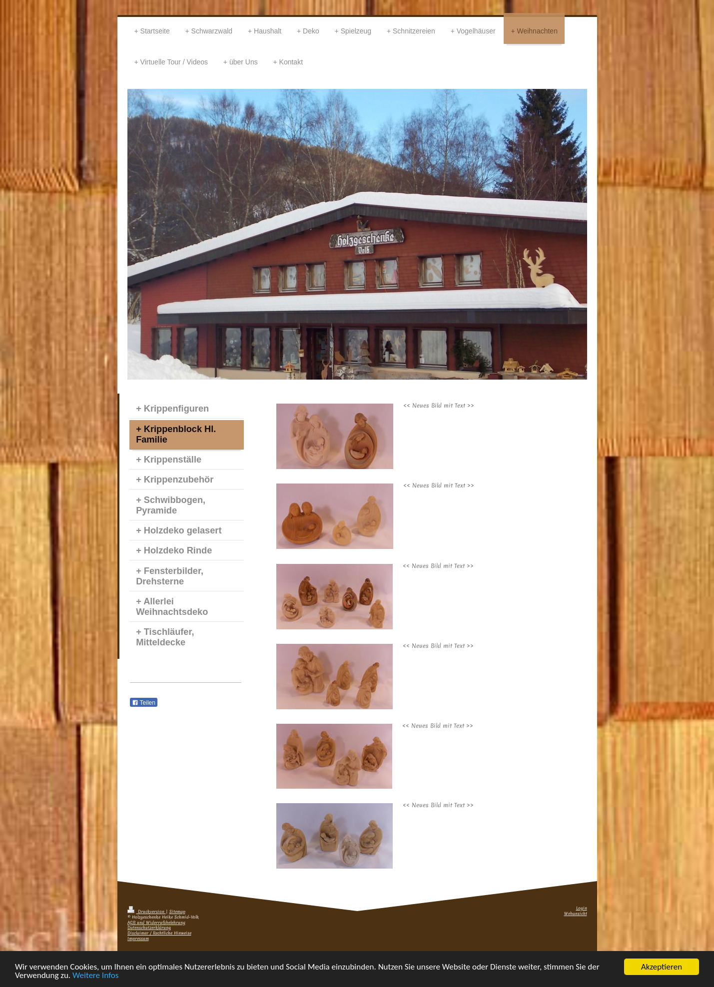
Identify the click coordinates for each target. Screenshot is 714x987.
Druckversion (146, 912)
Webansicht (575, 914)
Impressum (138, 939)
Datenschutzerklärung (149, 928)
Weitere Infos (95, 976)
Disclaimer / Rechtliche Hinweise (159, 933)
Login (581, 908)
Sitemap (177, 912)
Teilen (143, 702)
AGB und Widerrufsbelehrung (156, 923)
